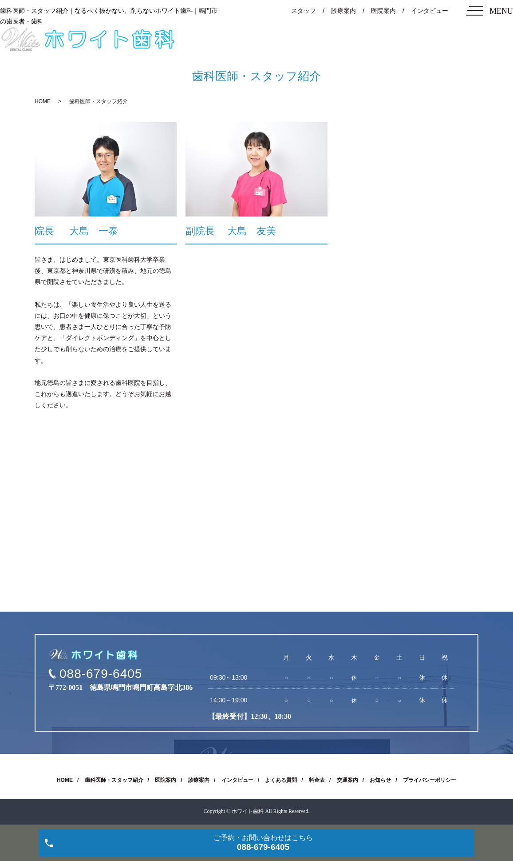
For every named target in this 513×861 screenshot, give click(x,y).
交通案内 (347, 780)
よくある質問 (281, 780)
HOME (43, 101)
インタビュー (429, 10)
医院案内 (383, 10)
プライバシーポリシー (429, 780)
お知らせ (380, 780)
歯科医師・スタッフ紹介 (114, 780)
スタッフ (303, 10)
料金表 (317, 780)
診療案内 (343, 10)
